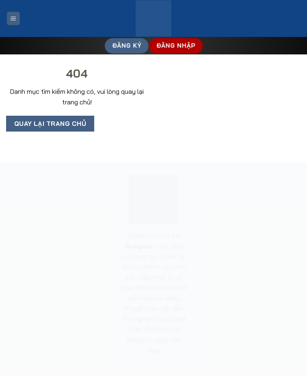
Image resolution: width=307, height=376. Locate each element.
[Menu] (13, 18)
